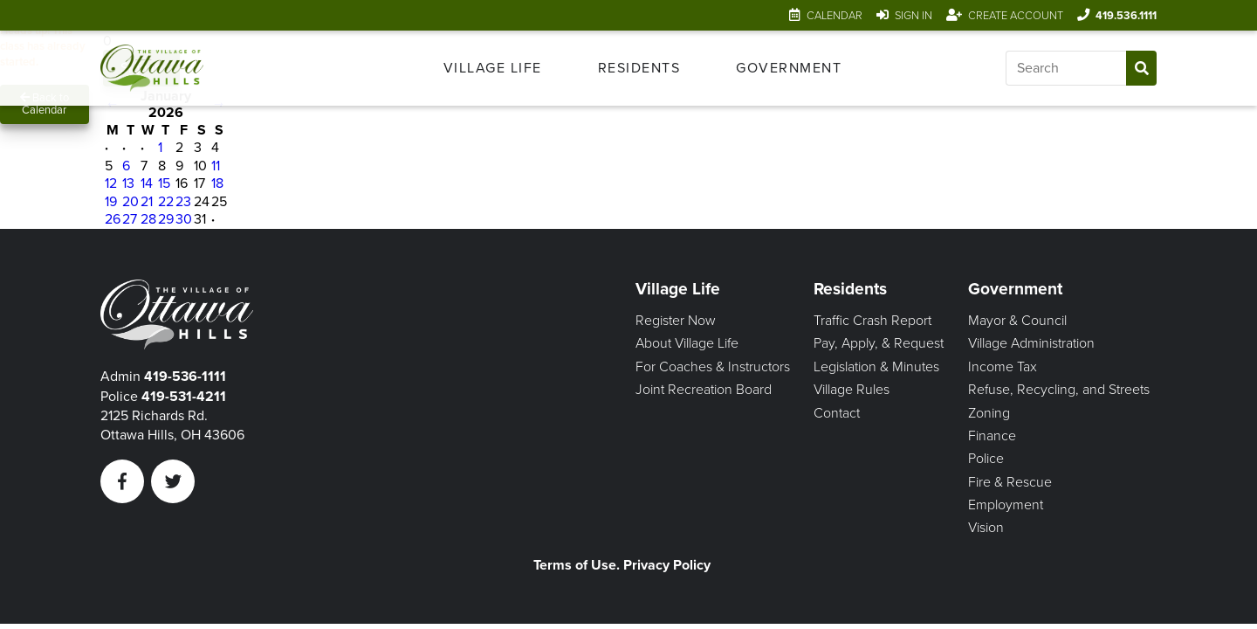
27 (129, 219)
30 (183, 219)
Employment (1005, 505)
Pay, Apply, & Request (879, 343)
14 (147, 183)
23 (183, 202)
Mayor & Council (1017, 320)
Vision (986, 527)
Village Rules (852, 389)
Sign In (913, 16)
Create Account (1015, 16)
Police (986, 458)
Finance (992, 436)
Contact (837, 413)
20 (130, 202)
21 (147, 202)
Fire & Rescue (1010, 482)
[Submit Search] (1141, 68)
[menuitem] (492, 68)
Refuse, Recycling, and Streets (1059, 389)
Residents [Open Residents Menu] (639, 68)
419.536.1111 (1126, 16)
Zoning (989, 413)
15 (164, 183)
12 (111, 183)
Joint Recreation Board (703, 389)
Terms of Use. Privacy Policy (622, 565)
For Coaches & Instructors (712, 367)
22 (166, 202)
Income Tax (1002, 367)
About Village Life (686, 343)
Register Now (675, 320)
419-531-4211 (183, 396)
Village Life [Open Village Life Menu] (492, 68)
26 (112, 219)
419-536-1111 (185, 376)
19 (111, 202)
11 (215, 166)
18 (217, 183)
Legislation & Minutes (876, 367)
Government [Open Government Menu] (788, 68)
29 (166, 219)
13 (128, 183)
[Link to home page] (175, 68)
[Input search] (1066, 68)
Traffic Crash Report (872, 320)
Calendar (834, 16)
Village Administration (1031, 343)
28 (148, 219)
